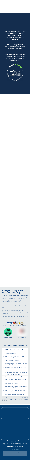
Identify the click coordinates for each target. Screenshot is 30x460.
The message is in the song (11, 452)
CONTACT (4, 400)
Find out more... (15, 449)
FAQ (17, 316)
